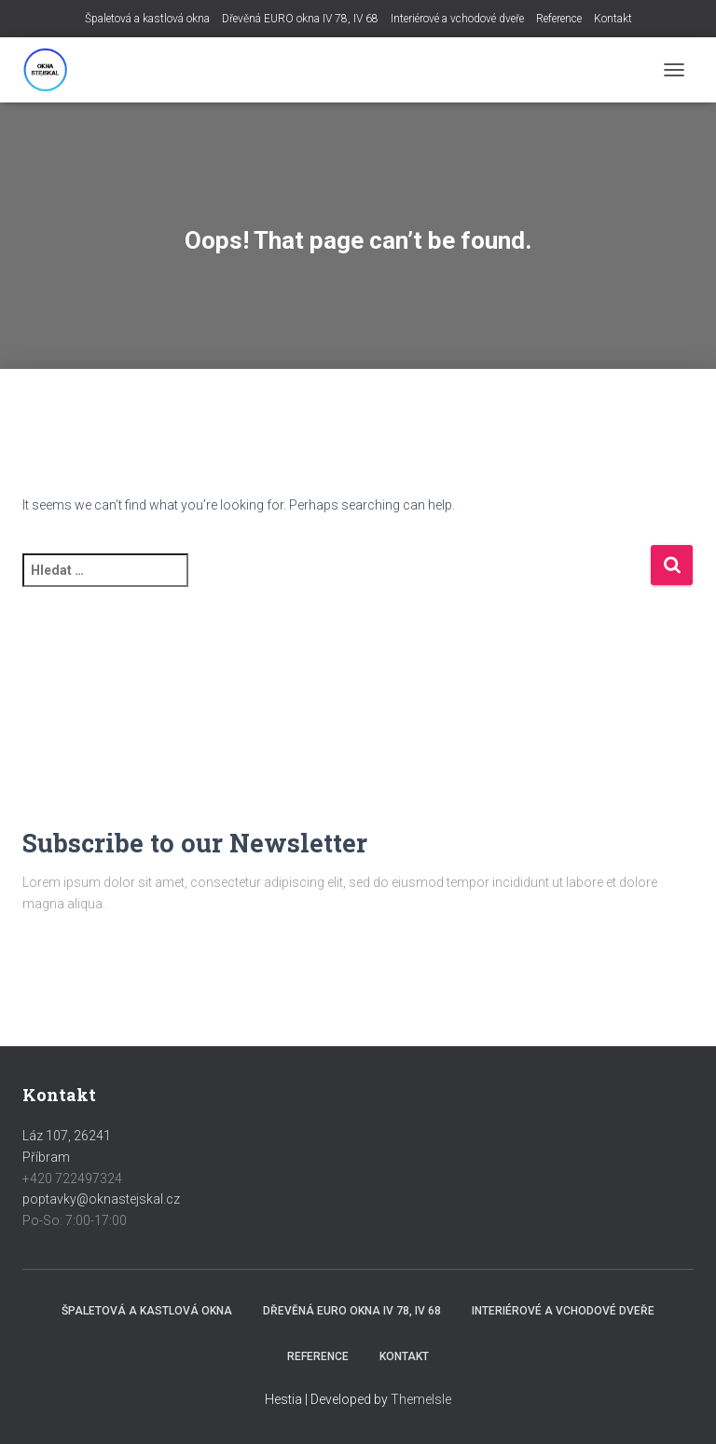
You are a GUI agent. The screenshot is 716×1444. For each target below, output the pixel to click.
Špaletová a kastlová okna (147, 18)
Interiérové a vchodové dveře (457, 18)
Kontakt (613, 18)
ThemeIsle (421, 1399)
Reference (559, 18)
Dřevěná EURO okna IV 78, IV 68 (300, 18)
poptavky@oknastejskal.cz (101, 1199)
